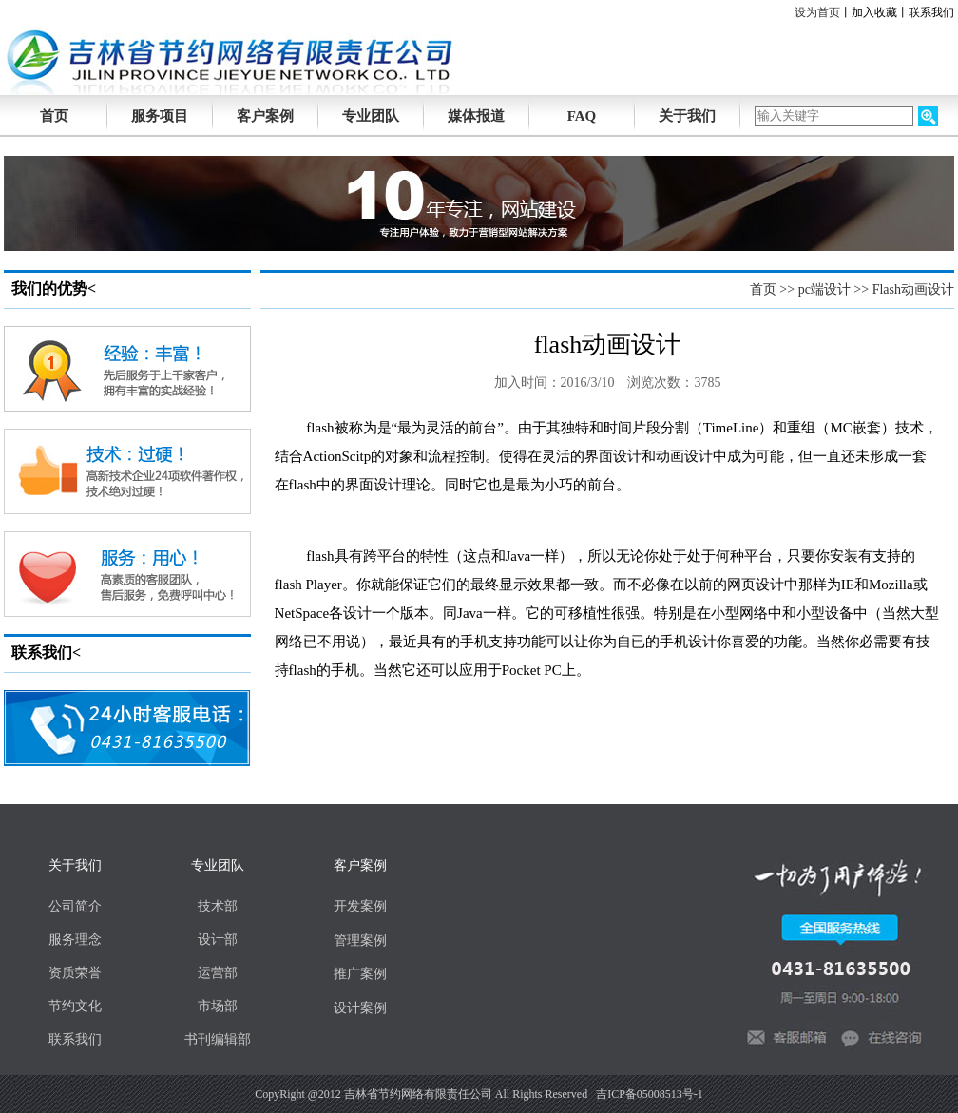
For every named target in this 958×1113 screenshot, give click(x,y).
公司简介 (75, 906)
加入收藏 (874, 12)
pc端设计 (824, 289)
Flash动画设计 (913, 289)
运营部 (218, 973)
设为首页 (817, 12)
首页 (763, 289)
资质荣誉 (75, 973)
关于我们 (687, 116)
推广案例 (360, 974)
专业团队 (370, 116)
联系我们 (931, 12)
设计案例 (360, 1008)
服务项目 (159, 116)
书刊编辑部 (217, 1039)
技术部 (218, 906)
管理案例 (360, 940)
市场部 (218, 1006)
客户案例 (265, 116)
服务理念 (75, 939)
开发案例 (360, 906)
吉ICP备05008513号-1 (649, 1094)
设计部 (218, 939)
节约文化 (75, 1006)
